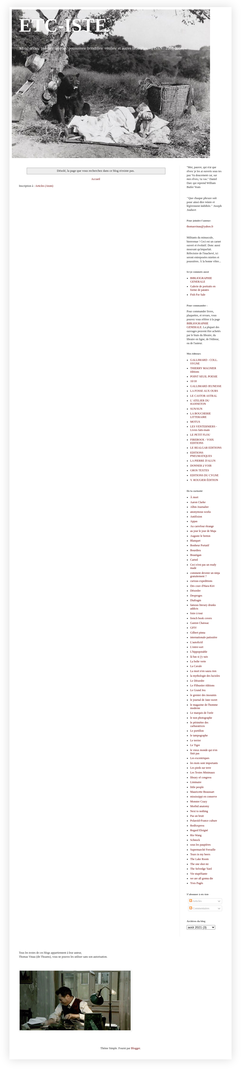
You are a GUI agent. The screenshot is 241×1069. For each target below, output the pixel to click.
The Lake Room (199, 859)
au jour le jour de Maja (203, 531)
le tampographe (199, 735)
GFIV (193, 627)
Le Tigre (195, 745)
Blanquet (195, 540)
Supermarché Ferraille (202, 849)
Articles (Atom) (44, 186)
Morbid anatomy (199, 806)
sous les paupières (200, 844)
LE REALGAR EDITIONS (206, 447)
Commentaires (199, 908)
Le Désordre (197, 680)
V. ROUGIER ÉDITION (204, 480)
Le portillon (197, 730)
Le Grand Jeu (198, 690)
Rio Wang (196, 835)
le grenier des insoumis (203, 695)
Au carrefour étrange (202, 526)
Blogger (135, 1048)
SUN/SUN (196, 408)
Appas (194, 521)
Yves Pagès (196, 883)
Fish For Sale (197, 294)
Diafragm (195, 600)
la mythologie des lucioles (205, 675)
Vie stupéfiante (198, 873)
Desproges (196, 595)
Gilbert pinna (197, 632)
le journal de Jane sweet (203, 700)
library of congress (200, 777)
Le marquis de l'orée (201, 712)
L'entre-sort (196, 647)
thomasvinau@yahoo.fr (200, 226)
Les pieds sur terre (200, 767)
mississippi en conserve (203, 796)
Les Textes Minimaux (202, 772)
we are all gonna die (201, 878)
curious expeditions (201, 581)
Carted (194, 559)
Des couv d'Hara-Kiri (202, 586)
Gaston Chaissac (199, 623)
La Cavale (196, 666)
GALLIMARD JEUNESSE (205, 386)
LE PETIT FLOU (200, 434)
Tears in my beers (200, 854)
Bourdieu (195, 550)
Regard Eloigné (199, 830)
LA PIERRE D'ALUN (202, 460)
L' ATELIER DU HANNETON (199, 402)
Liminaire (195, 782)
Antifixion (196, 516)
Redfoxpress (197, 825)
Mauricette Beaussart (202, 791)
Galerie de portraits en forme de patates (202, 288)
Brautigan (195, 555)
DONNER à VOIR (200, 465)
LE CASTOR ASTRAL (203, 395)
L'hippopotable (198, 651)
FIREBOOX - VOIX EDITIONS (202, 441)
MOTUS (195, 421)
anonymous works (200, 512)
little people (197, 787)
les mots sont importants (204, 763)
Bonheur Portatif (199, 545)
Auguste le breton (200, 536)
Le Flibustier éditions (202, 685)
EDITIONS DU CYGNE (204, 475)
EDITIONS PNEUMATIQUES (201, 454)
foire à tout (196, 613)
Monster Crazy (198, 801)
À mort (194, 497)
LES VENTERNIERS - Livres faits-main (203, 428)
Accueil (95, 179)
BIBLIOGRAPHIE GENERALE (201, 279)
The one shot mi (199, 864)
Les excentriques (199, 758)
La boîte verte (198, 661)
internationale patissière (203, 637)
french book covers (201, 618)
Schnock (195, 840)
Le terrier (195, 740)
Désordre (195, 590)
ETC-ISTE (63, 25)
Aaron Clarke (198, 502)
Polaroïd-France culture (203, 820)
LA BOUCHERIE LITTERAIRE (200, 415)
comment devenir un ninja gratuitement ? (205, 574)
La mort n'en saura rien (203, 671)
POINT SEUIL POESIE (203, 376)
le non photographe (201, 717)
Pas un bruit (197, 816)
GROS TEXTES (199, 470)
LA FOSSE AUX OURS (204, 391)
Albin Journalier (199, 507)
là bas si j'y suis (199, 656)
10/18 (193, 381)
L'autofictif (196, 642)
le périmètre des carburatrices (199, 724)
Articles (195, 901)
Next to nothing (199, 811)
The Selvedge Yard (201, 868)
